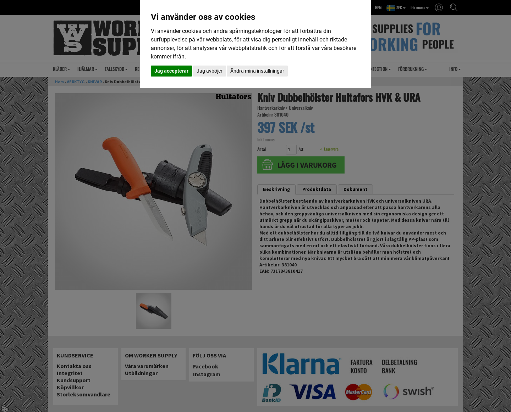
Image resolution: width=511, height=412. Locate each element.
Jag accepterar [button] (171, 71)
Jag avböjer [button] (209, 71)
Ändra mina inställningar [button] (257, 71)
